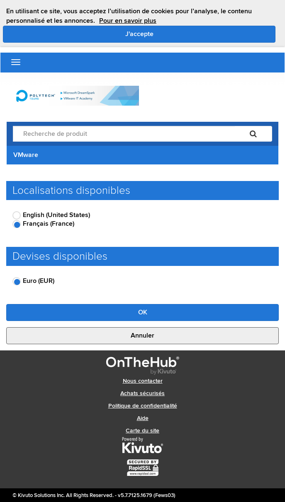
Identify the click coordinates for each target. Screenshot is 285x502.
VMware (25, 155)
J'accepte (174, 33)
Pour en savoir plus (127, 21)
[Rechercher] (253, 134)
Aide (143, 418)
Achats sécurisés (142, 393)
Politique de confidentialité (142, 405)
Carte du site (142, 430)
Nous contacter (143, 380)
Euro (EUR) (38, 281)
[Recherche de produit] (124, 134)
